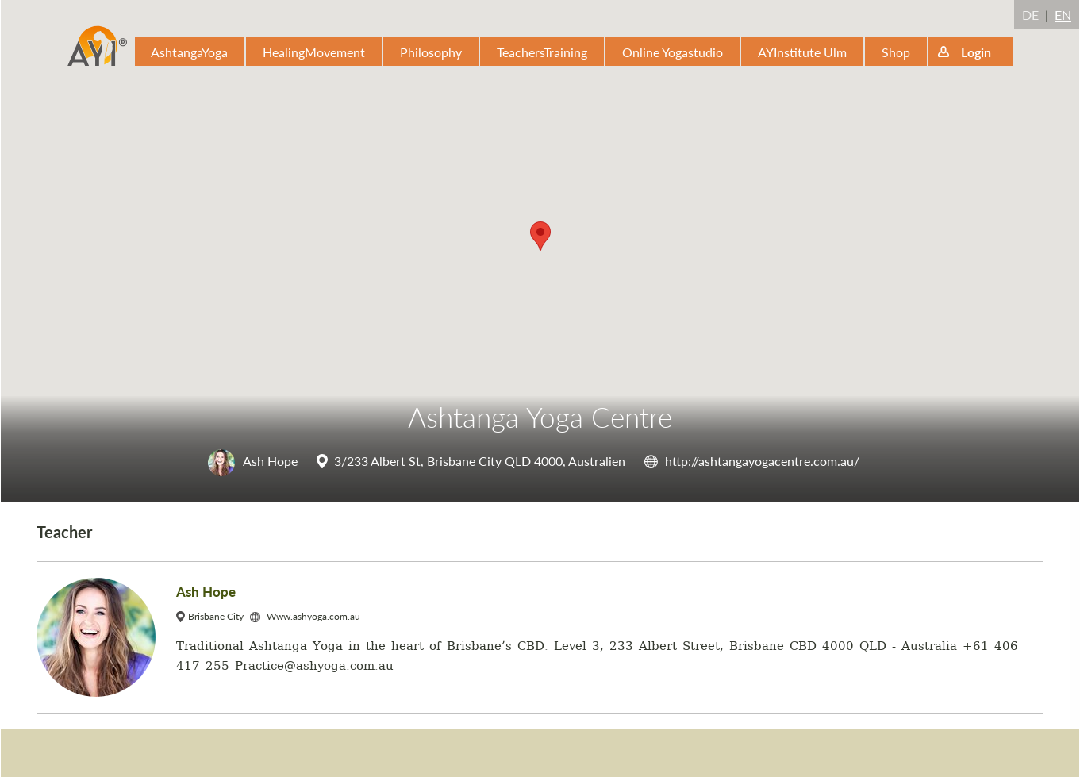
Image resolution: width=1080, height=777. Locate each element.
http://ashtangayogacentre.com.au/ (762, 460)
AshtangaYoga (189, 52)
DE (1030, 14)
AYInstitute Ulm (802, 52)
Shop (896, 52)
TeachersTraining (542, 52)
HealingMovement (314, 52)
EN (1063, 14)
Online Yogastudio (672, 52)
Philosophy (431, 52)
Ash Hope (253, 460)
